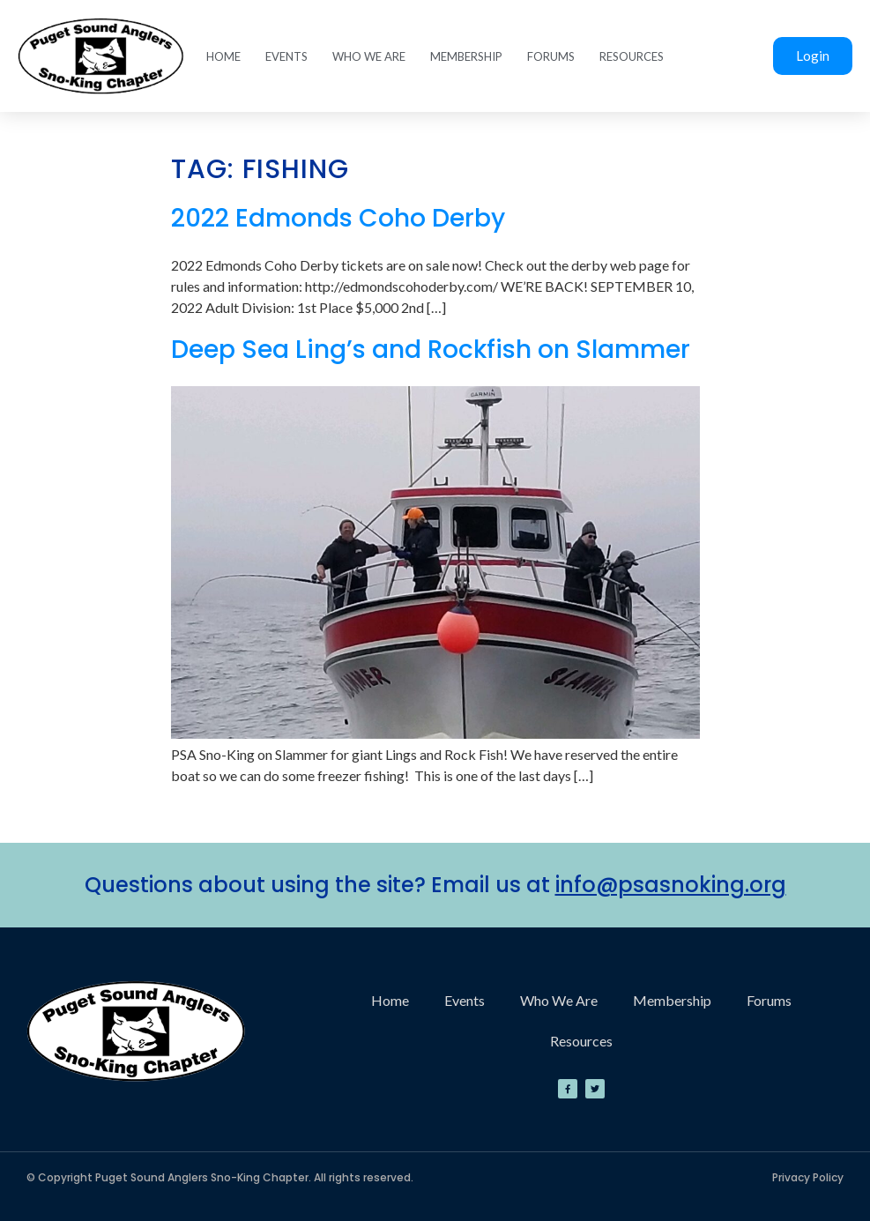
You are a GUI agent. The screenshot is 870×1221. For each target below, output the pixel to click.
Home (223, 56)
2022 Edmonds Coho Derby (338, 218)
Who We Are (368, 56)
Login (812, 55)
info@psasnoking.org (670, 884)
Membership (466, 56)
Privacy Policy (808, 1177)
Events (286, 56)
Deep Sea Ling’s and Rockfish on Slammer (430, 349)
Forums (551, 56)
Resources (631, 56)
